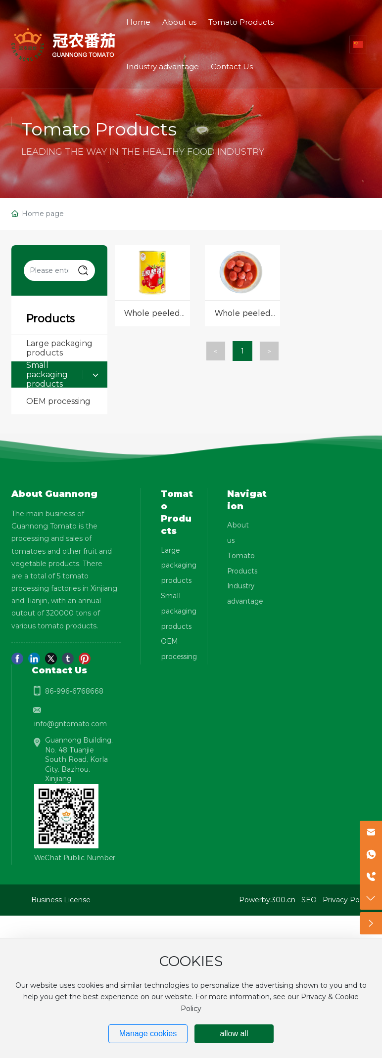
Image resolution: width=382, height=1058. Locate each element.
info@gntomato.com (70, 723)
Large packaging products (59, 348)
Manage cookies (148, 1033)
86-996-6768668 (74, 691)
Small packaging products (47, 374)
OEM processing (58, 401)
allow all (234, 1033)
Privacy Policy (347, 899)
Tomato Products (99, 129)
